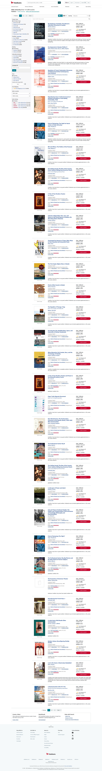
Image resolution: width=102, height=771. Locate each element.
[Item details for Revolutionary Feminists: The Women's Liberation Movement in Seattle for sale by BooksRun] (39, 31)
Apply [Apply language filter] (14, 70)
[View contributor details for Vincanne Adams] (51, 286)
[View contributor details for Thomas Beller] (51, 664)
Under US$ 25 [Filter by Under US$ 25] (15, 77)
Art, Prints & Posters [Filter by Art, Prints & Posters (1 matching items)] (17, 29)
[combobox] (42, 2)
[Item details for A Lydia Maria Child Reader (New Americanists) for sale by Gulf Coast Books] (39, 628)
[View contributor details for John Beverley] (51, 690)
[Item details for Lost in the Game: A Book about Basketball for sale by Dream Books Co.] (39, 670)
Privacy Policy (46, 741)
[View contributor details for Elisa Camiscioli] (51, 600)
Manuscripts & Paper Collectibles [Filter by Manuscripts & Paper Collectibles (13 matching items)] (20, 34)
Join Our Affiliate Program (34, 734)
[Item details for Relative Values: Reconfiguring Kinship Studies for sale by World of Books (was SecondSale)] (39, 648)
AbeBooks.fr (41, 759)
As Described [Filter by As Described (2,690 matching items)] (17, 44)
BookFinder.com (51, 762)
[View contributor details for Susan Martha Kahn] (52, 103)
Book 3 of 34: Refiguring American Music (56, 171)
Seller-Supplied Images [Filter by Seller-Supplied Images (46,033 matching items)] (19, 60)
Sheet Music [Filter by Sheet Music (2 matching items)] (16, 27)
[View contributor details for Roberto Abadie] (51, 445)
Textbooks (67, 6)
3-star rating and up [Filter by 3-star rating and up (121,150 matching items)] (21, 104)
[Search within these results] (61, 19)
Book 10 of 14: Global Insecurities (55, 398)
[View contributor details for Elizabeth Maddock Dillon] (53, 423)
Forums (45, 738)
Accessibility (46, 747)
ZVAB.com (76, 759)
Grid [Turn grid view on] (65, 15)
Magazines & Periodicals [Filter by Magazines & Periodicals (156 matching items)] (19, 24)
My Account (77, 2)
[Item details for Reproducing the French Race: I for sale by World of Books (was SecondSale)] (39, 606)
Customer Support (61, 734)
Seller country (15, 95)
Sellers (77, 6)
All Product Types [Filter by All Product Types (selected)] (16, 21)
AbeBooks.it (47, 759)
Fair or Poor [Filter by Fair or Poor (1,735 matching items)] (16, 43)
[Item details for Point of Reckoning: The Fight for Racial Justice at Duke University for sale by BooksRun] (39, 131)
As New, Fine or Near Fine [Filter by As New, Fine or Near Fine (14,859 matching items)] (19, 39)
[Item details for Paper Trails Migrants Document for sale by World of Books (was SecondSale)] (39, 404)
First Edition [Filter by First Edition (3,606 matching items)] (16, 56)
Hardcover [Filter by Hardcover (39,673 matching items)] (16, 50)
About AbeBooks (47, 732)
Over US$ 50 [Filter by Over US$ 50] (15, 80)
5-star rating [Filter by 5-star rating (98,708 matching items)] (20, 107)
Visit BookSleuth (42, 719)
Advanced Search (14, 6)
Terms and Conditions (68, 766)
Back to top (51, 726)
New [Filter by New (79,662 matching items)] (15, 38)
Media (45, 734)
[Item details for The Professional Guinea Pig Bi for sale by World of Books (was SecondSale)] (39, 451)
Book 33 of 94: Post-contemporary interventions (57, 74)
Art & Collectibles (54, 6)
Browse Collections (29, 6)
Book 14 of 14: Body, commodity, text (55, 308)
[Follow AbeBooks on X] (72, 735)
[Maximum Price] (21, 84)
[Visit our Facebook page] (72, 733)
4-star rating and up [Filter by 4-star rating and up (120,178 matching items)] (21, 105)
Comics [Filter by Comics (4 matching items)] (15, 25)
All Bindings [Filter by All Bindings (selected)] (15, 48)
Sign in (72, 2)
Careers (45, 736)
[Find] (59, 2)
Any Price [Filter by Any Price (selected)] (14, 75)
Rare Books (42, 6)
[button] (89, 19)
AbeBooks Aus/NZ (55, 759)
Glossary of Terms (69, 717)
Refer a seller (32, 738)
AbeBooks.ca (63, 759)
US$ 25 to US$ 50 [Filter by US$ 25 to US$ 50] (16, 78)
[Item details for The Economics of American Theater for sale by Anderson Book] (39, 582)
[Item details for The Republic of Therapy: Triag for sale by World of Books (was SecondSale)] (39, 314)
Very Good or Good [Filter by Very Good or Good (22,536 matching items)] (18, 41)
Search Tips (67, 716)
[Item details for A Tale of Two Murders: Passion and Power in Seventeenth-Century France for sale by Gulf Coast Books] (39, 383)
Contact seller (50, 36)
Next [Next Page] (30, 15)
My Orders (18, 738)
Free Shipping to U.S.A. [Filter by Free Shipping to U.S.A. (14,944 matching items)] (20, 88)
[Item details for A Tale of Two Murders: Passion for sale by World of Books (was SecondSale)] (39, 201)
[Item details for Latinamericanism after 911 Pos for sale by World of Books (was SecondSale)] (39, 694)
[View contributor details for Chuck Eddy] (50, 243)
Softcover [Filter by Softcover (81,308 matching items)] (16, 51)
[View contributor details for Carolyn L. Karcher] (54, 623)
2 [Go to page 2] (23, 15)
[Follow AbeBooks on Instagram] (72, 738)
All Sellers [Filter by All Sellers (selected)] (15, 100)
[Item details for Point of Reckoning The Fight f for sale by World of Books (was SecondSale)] (39, 543)
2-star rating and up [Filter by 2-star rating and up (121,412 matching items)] (21, 102)
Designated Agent (47, 745)
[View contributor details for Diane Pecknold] (51, 173)
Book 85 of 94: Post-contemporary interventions (57, 688)
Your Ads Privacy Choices (48, 743)
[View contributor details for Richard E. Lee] (51, 515)
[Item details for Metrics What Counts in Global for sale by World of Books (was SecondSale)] (39, 292)
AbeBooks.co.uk (26, 759)
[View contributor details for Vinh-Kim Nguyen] (52, 310)
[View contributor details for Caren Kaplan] (51, 76)
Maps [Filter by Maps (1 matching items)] (14, 32)
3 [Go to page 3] (26, 15)
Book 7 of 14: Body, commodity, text (55, 101)
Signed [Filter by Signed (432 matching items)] (15, 57)
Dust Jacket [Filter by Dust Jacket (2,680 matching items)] (16, 59)
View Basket (19, 741)
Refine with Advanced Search (32, 11)
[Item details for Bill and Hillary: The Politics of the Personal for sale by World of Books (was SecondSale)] (39, 154)
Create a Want (15, 719)
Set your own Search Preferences (72, 719)
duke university (21, 11)
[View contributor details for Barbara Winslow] (51, 26)
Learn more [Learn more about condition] (19, 36)
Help (89, 2)
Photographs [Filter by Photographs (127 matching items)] (16, 30)
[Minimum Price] (14, 84)
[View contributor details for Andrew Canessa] (51, 220)
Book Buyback (32, 736)
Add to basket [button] (83, 35)
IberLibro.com (69, 759)
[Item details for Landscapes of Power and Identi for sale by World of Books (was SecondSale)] (39, 495)
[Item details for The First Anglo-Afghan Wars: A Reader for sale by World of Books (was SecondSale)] (39, 271)
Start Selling (88, 6)
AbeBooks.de (34, 759)
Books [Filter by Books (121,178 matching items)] (16, 22)
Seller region (15, 93)
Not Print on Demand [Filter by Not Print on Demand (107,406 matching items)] (19, 62)
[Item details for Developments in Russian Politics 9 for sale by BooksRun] (39, 54)
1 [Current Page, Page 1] (20, 15)
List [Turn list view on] (60, 15)
